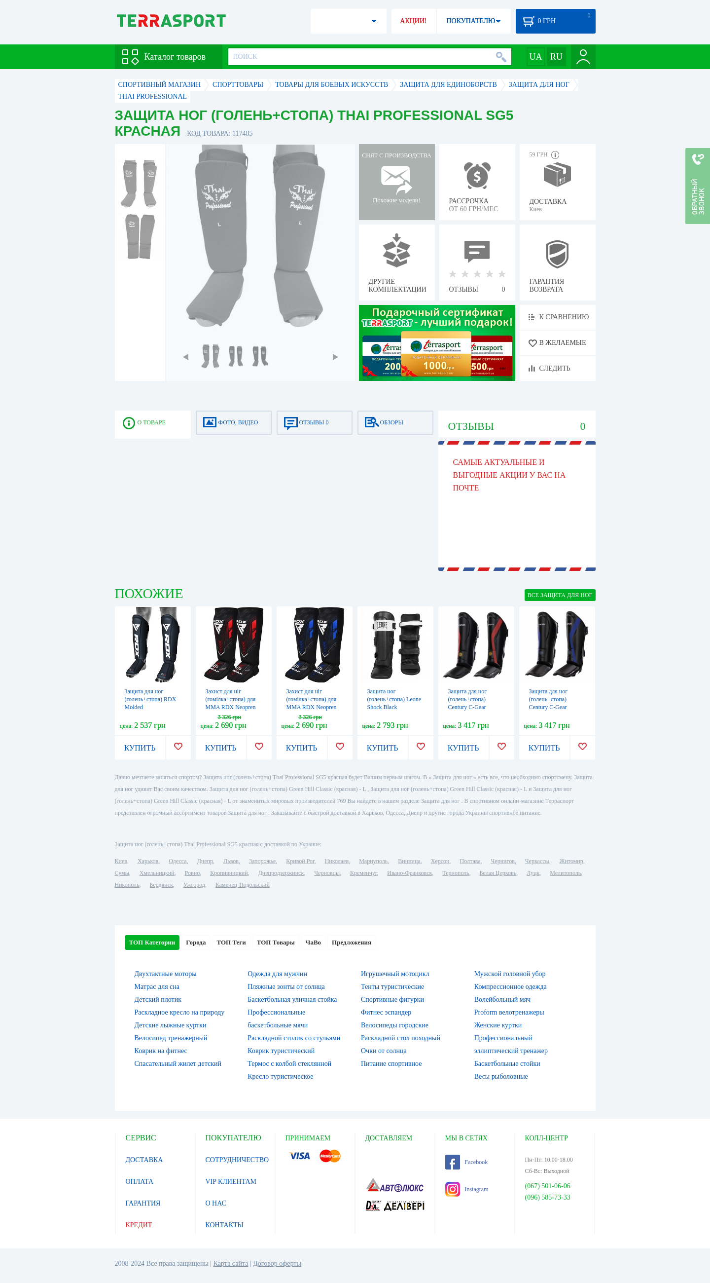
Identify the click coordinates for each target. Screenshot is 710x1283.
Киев (121, 861)
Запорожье (262, 861)
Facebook (466, 1162)
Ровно (192, 872)
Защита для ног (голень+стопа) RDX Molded (151, 699)
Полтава (470, 861)
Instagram (467, 1189)
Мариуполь (373, 861)
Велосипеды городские (394, 1025)
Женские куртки (498, 1025)
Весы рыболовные (501, 1076)
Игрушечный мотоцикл (395, 974)
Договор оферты (277, 1263)
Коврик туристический (281, 1051)
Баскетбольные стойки (507, 1063)
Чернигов (503, 861)
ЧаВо (313, 942)
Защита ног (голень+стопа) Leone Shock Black (394, 699)
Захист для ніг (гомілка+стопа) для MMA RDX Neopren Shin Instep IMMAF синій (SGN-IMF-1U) (312, 707)
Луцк (533, 872)
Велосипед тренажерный (171, 1038)
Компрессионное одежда (510, 986)
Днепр (205, 861)
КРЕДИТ (139, 1225)
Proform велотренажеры (509, 1012)
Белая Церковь (498, 872)
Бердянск (161, 884)
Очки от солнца (384, 1051)
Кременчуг (363, 872)
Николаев (337, 861)
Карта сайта (230, 1263)
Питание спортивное (391, 1063)
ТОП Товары (276, 942)
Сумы (122, 872)
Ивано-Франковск (409, 872)
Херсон (440, 861)
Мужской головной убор (510, 974)
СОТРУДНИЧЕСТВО (237, 1160)
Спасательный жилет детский (178, 1063)
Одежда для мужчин (277, 974)
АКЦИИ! (413, 21)
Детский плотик (158, 999)
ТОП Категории (152, 942)
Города (196, 942)
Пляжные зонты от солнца (286, 986)
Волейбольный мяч (502, 999)
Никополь (127, 884)
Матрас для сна (157, 986)
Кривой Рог (300, 861)
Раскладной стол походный (400, 1038)
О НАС (216, 1203)
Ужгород (194, 884)
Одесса (177, 861)
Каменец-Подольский (242, 884)
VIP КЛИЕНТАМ (231, 1181)
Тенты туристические (392, 986)
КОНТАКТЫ (225, 1225)
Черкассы (537, 861)
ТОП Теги (231, 942)
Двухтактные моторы (166, 974)
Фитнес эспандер (386, 1012)
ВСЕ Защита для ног (560, 595)
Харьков (148, 861)
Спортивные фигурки (392, 999)
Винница (409, 861)
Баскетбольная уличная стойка (292, 999)
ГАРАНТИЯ (143, 1203)
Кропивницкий (229, 872)
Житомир (571, 861)
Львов (231, 861)
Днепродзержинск (281, 872)
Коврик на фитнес (161, 1051)
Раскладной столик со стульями (294, 1038)
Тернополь (455, 872)
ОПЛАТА (140, 1181)
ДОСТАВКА (144, 1160)
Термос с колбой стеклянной (289, 1063)
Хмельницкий (157, 872)
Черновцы (327, 872)
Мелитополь (565, 872)
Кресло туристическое (280, 1076)
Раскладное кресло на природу (180, 1012)
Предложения (351, 942)
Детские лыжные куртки (171, 1025)
